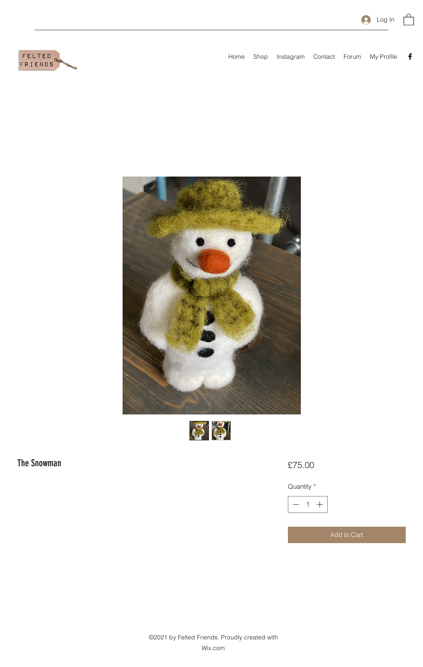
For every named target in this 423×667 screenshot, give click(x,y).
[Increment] (320, 504)
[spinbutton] (307, 504)
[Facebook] (410, 56)
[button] (409, 19)
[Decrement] (295, 504)
